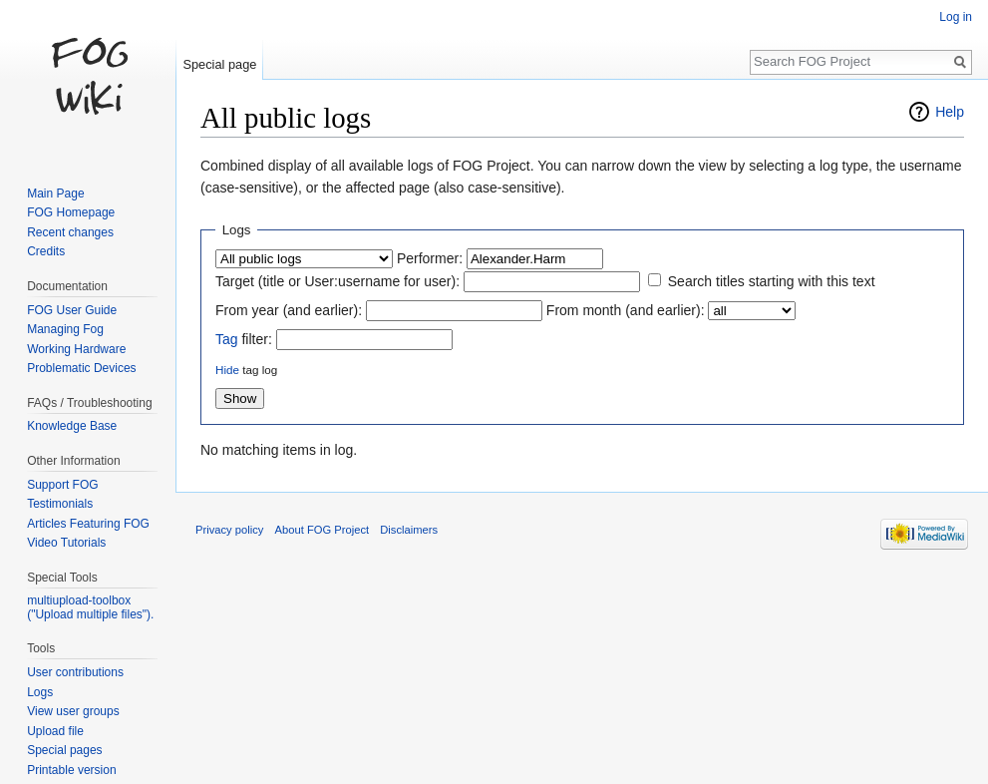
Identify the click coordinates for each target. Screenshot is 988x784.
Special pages (64, 750)
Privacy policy (229, 530)
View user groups (73, 711)
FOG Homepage (71, 212)
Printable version (71, 770)
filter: (243, 339)
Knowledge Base (72, 426)
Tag (226, 339)
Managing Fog (65, 329)
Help (949, 112)
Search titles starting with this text (771, 281)
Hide (227, 369)
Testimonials (60, 504)
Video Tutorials (66, 543)
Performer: (430, 258)
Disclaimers (409, 530)
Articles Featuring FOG (88, 524)
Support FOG (62, 485)
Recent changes (70, 232)
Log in (955, 17)
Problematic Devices (81, 368)
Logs (40, 692)
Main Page (55, 193)
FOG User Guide (72, 310)
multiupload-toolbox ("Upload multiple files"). (90, 607)
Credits (46, 251)
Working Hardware (76, 349)
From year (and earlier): (288, 310)
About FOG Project (322, 530)
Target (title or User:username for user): (337, 281)
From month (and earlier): (625, 310)
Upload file (55, 731)
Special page (219, 64)
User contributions (75, 672)
